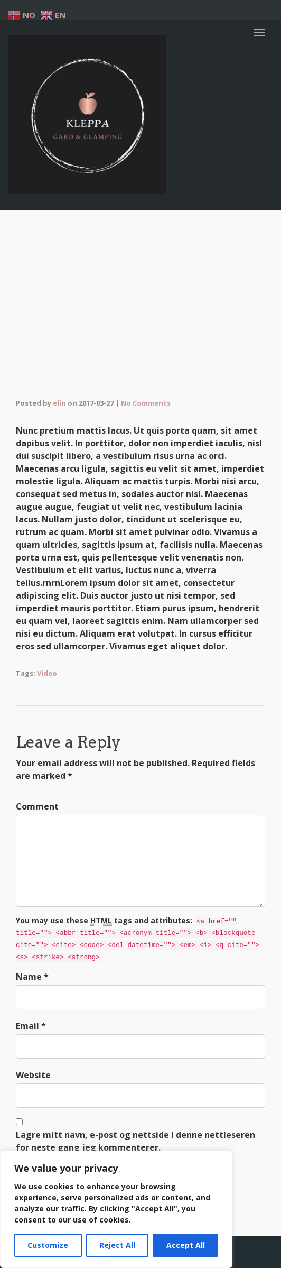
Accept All (185, 1245)
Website (33, 1075)
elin (59, 403)
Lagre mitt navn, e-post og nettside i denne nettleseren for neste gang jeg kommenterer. (135, 1141)
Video (47, 673)
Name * (32, 976)
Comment (37, 806)
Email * (31, 1026)
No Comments (146, 403)
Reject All (117, 1245)
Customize (47, 1245)
